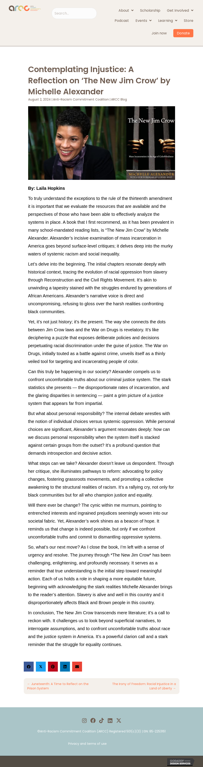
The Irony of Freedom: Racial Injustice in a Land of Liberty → (144, 686)
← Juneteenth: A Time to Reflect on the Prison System (58, 686)
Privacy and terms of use (87, 743)
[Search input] (74, 13)
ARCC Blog (119, 99)
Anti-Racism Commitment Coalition (81, 99)
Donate (183, 33)
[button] (84, 720)
